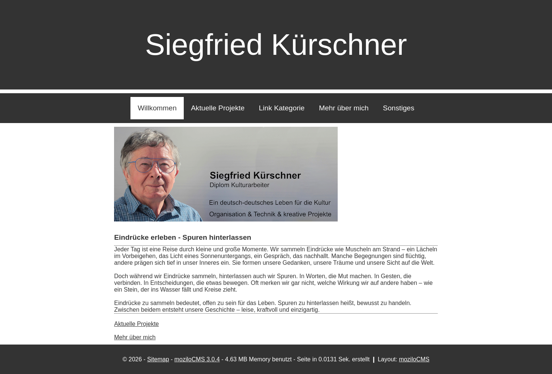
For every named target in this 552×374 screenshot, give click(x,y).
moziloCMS (414, 359)
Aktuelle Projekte (218, 108)
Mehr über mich (344, 108)
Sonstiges (398, 108)
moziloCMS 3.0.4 (197, 359)
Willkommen (157, 108)
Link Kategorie (282, 108)
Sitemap (158, 359)
